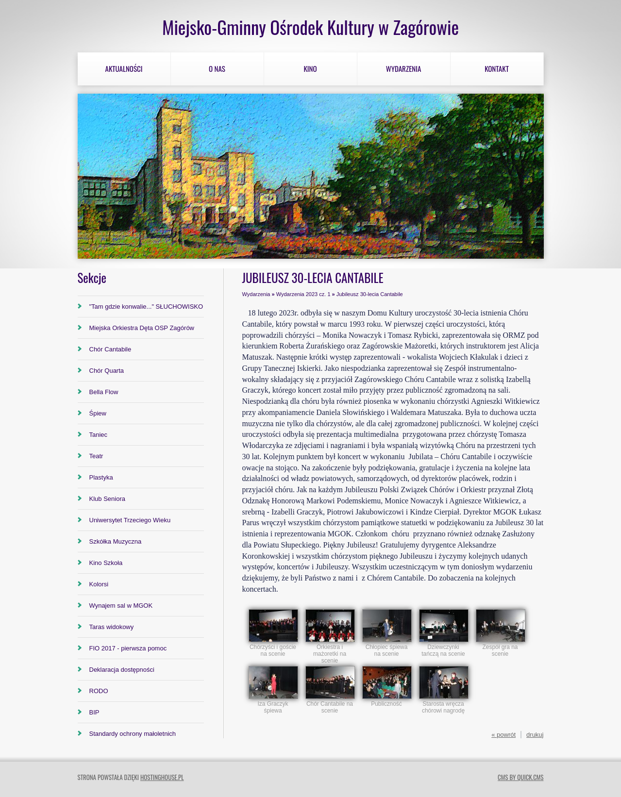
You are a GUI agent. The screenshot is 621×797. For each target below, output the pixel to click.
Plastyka (101, 477)
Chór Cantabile (110, 349)
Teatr (96, 456)
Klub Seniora (107, 498)
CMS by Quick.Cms (520, 777)
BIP (94, 712)
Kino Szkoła (106, 562)
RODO (98, 691)
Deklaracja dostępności (121, 669)
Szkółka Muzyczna (115, 541)
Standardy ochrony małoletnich (132, 733)
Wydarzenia (403, 68)
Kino (310, 68)
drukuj (534, 734)
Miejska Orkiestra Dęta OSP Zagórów (142, 328)
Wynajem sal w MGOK (121, 605)
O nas (217, 68)
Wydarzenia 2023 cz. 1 (303, 294)
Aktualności (124, 68)
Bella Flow (103, 392)
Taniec (98, 434)
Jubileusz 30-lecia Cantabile (369, 294)
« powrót (503, 734)
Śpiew (97, 413)
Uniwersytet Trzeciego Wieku (130, 520)
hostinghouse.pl (162, 777)
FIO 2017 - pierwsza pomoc (128, 648)
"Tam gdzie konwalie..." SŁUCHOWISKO (146, 306)
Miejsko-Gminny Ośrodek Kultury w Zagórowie (310, 27)
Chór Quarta (106, 370)
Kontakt (497, 68)
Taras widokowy (111, 627)
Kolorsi (99, 584)
